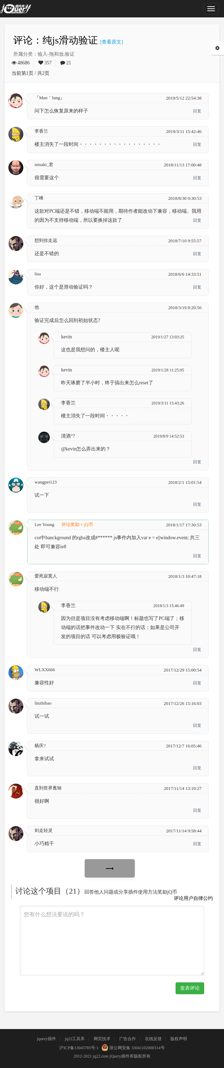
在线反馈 (153, 1038)
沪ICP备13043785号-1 (79, 1047)
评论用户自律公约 (193, 898)
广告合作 (127, 1038)
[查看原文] (110, 42)
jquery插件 (46, 1038)
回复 (197, 111)
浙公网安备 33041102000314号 (132, 1047)
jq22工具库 (75, 1038)
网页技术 (102, 1038)
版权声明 (178, 1038)
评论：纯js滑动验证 (55, 40)
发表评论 (190, 988)
